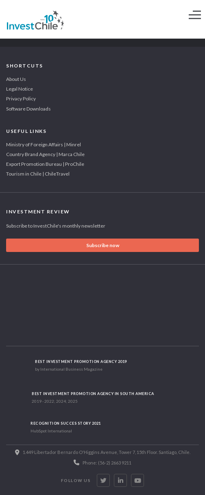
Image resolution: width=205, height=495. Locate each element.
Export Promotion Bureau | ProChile (45, 164)
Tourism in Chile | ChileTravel (38, 174)
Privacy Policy (21, 99)
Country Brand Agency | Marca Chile (45, 154)
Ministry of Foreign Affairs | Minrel (43, 144)
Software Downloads (28, 109)
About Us (16, 79)
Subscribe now (102, 245)
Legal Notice (19, 89)
